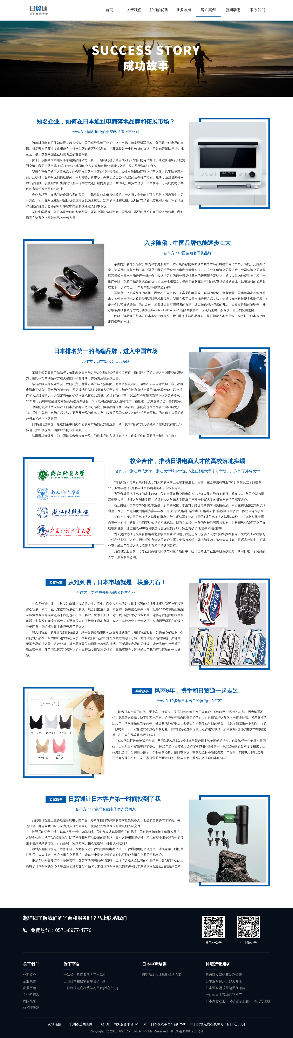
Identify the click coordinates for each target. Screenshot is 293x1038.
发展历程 (29, 988)
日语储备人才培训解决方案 (162, 975)
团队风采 (29, 1001)
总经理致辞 (31, 1007)
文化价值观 (31, 994)
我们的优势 (159, 10)
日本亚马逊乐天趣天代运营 (225, 988)
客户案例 (208, 10)
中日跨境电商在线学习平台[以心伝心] (90, 988)
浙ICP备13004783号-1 (186, 1031)
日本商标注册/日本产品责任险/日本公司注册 (238, 1001)
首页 (109, 10)
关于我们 (134, 10)
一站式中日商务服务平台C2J (84, 975)
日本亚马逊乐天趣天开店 (224, 981)
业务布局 (183, 10)
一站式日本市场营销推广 (224, 994)
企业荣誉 (29, 981)
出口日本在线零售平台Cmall (84, 981)
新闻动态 (233, 10)
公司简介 (29, 975)
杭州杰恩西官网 (81, 1024)
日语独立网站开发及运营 (224, 975)
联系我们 (257, 10)
